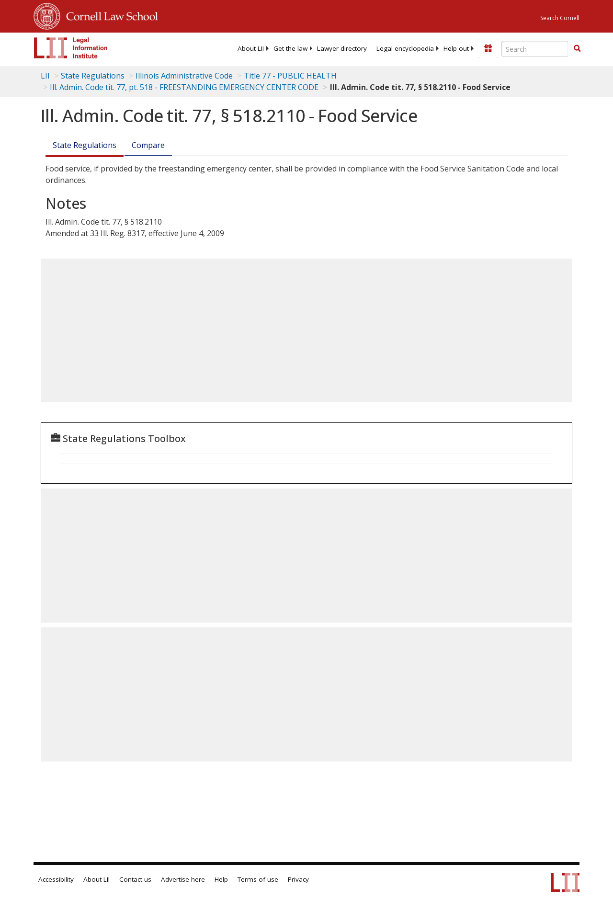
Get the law (290, 48)
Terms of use (258, 879)
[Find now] (577, 49)
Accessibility (56, 879)
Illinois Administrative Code (184, 75)
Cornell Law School (109, 15)
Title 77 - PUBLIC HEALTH (290, 75)
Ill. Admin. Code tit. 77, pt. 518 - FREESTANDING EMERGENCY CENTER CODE (184, 87)
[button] (577, 48)
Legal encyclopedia (405, 48)
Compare (148, 145)
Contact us (135, 879)
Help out (456, 48)
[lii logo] (71, 48)
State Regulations (93, 75)
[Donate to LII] (488, 48)
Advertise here (183, 879)
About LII (251, 48)
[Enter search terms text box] (534, 49)
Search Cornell (559, 18)
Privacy (298, 879)
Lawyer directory (342, 48)
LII (45, 75)
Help (221, 879)
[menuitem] (251, 48)
